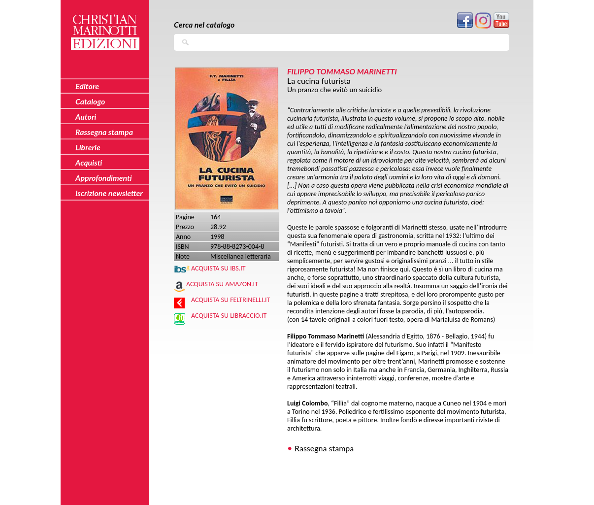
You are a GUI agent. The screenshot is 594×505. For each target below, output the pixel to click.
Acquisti (88, 162)
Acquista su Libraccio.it (228, 315)
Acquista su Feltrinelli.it (230, 300)
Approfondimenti (103, 177)
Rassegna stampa (324, 448)
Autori (85, 116)
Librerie (87, 147)
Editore (87, 86)
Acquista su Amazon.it (222, 284)
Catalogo (90, 101)
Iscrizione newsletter (109, 193)
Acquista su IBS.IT (218, 268)
